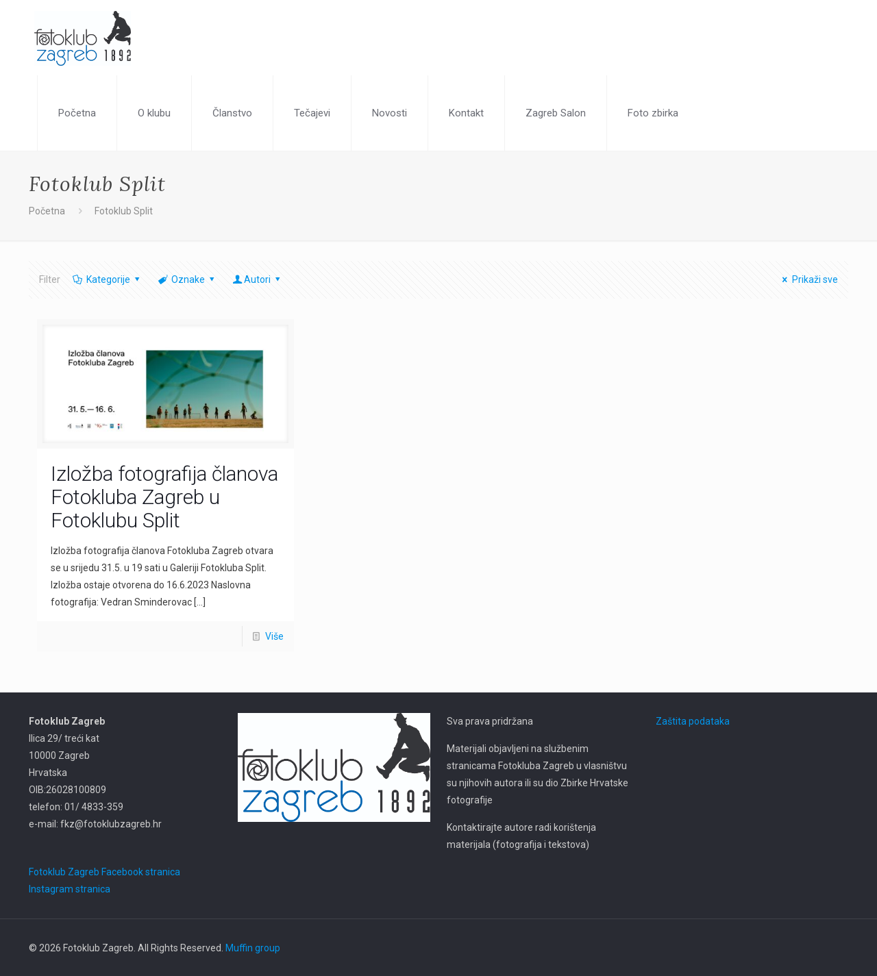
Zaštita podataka (693, 721)
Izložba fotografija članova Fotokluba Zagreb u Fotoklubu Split (164, 497)
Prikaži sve (808, 279)
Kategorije (107, 279)
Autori (257, 279)
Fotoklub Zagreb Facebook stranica (104, 871)
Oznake (187, 279)
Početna (47, 210)
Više (274, 636)
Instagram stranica (69, 889)
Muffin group (252, 947)
